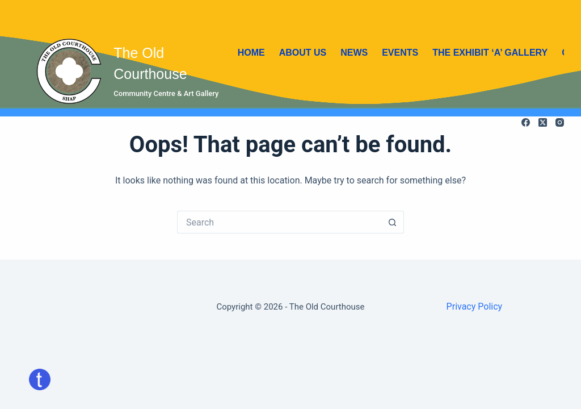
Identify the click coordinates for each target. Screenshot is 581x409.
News (354, 52)
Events (400, 52)
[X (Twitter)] (542, 122)
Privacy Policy (475, 306)
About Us (303, 52)
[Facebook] (525, 122)
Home (251, 52)
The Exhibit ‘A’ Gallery (490, 52)
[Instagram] (559, 122)
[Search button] (392, 222)
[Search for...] (279, 222)
